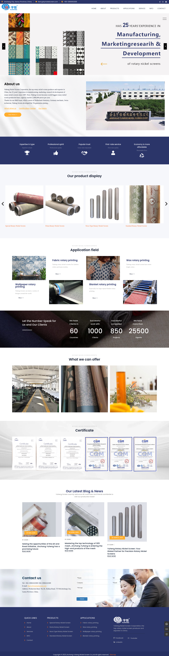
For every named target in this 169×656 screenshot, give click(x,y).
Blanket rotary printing (91, 636)
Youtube (132, 638)
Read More (26, 551)
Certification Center (27, 108)
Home (93, 8)
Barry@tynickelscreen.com (47, 2)
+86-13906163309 (69, 2)
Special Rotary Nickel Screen (15, 226)
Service (142, 8)
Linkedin (118, 642)
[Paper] (103, 268)
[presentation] (3, 46)
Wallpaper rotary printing (92, 631)
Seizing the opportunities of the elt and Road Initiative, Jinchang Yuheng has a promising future (41, 546)
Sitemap (113, 655)
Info (151, 8)
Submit (82, 599)
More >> (58, 274)
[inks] (29, 268)
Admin (26, 540)
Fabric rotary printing (91, 623)
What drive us (10, 108)
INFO (28, 636)
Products (114, 8)
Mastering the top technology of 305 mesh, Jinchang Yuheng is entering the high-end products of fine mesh (83, 546)
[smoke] (66, 292)
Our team (43, 108)
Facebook (118, 638)
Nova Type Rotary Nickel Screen (97, 226)
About (103, 8)
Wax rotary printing (90, 627)
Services (30, 631)
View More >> (12, 115)
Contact (161, 8)
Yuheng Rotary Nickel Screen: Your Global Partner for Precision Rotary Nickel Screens (127, 551)
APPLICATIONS (128, 8)
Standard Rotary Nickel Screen (136, 226)
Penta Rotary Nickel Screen (54, 226)
